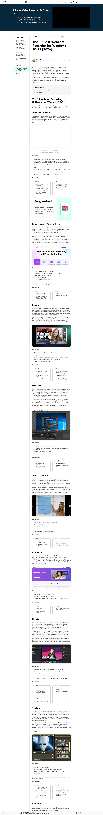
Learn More (47, 217)
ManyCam (34, 622)
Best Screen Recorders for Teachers (19, 64)
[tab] (21, 37)
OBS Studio (35, 389)
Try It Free (44, 150)
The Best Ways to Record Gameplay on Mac (21, 49)
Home (33, 36)
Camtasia (34, 807)
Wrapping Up (39, 92)
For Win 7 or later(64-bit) (46, 152)
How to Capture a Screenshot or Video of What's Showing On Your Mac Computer (21, 42)
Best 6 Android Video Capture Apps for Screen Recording (21, 54)
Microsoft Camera (62, 479)
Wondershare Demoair (37, 227)
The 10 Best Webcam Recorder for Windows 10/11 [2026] (21, 70)
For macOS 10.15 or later (57, 152)
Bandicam (34, 308)
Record (37, 36)
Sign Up (80, 812)
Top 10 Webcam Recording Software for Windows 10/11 (49, 90)
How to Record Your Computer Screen (21, 59)
